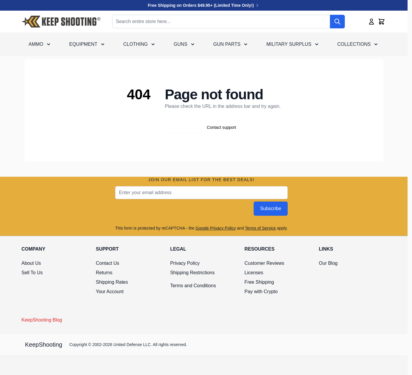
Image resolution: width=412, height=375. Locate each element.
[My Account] (371, 21)
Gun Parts (227, 44)
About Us (31, 263)
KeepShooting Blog (42, 319)
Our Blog (328, 263)
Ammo (36, 44)
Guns (180, 44)
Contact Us (107, 263)
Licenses (253, 272)
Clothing (135, 44)
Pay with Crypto (261, 291)
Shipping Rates (112, 282)
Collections (354, 44)
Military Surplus (288, 44)
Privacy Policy (185, 263)
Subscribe (270, 208)
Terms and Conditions (193, 285)
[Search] (337, 21)
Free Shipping (259, 282)
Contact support (221, 127)
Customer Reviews (264, 263)
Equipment (83, 44)
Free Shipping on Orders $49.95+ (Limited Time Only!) (204, 5)
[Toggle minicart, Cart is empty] (381, 21)
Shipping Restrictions (192, 272)
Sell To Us (32, 272)
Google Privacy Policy (216, 228)
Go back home (183, 127)
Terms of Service (260, 228)
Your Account (110, 291)
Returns (104, 272)
